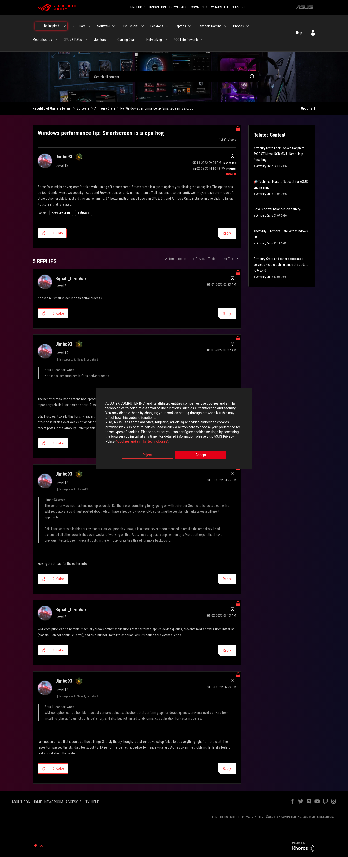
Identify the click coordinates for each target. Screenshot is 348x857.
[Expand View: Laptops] (189, 26)
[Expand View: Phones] (247, 26)
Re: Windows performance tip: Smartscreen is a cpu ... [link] (157, 108)
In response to (78, 359)
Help (299, 33)
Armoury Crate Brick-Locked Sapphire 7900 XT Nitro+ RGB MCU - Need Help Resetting (279, 154)
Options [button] (306, 108)
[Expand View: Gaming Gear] (138, 39)
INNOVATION (157, 7)
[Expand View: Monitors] (109, 39)
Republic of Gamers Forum (52, 108)
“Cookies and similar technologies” (142, 441)
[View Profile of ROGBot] (231, 174)
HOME (37, 802)
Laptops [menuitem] (180, 26)
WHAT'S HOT (219, 7)
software (83, 212)
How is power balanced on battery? (278, 209)
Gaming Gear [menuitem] (126, 40)
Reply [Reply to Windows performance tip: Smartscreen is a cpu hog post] (227, 233)
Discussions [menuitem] (130, 26)
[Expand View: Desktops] (167, 26)
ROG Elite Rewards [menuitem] (186, 40)
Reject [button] (147, 455)
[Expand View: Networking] (165, 39)
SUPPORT (238, 7)
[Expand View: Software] (113, 26)
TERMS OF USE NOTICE (225, 817)
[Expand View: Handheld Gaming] (225, 26)
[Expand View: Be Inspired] (64, 26)
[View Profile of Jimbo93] (63, 157)
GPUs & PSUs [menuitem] (73, 40)
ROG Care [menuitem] (79, 26)
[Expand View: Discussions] (142, 26)
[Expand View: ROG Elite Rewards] (202, 39)
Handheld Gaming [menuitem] (210, 26)
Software (83, 108)
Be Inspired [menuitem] (51, 26)
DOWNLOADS (178, 7)
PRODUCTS (138, 7)
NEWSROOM (53, 802)
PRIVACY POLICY (252, 817)
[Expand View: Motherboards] (55, 39)
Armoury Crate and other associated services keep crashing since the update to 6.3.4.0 (281, 264)
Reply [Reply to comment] (227, 313)
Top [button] (41, 845)
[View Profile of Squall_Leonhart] (71, 278)
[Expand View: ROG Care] (89, 26)
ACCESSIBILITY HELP (82, 802)
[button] (43, 233)
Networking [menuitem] (154, 40)
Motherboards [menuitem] (42, 40)
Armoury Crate (104, 108)
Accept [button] (201, 455)
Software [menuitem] (103, 26)
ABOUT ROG (21, 802)
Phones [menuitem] (238, 26)
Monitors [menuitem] (100, 40)
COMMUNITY (199, 7)
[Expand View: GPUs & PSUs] (85, 39)
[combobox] (174, 76)
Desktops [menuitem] (156, 26)
